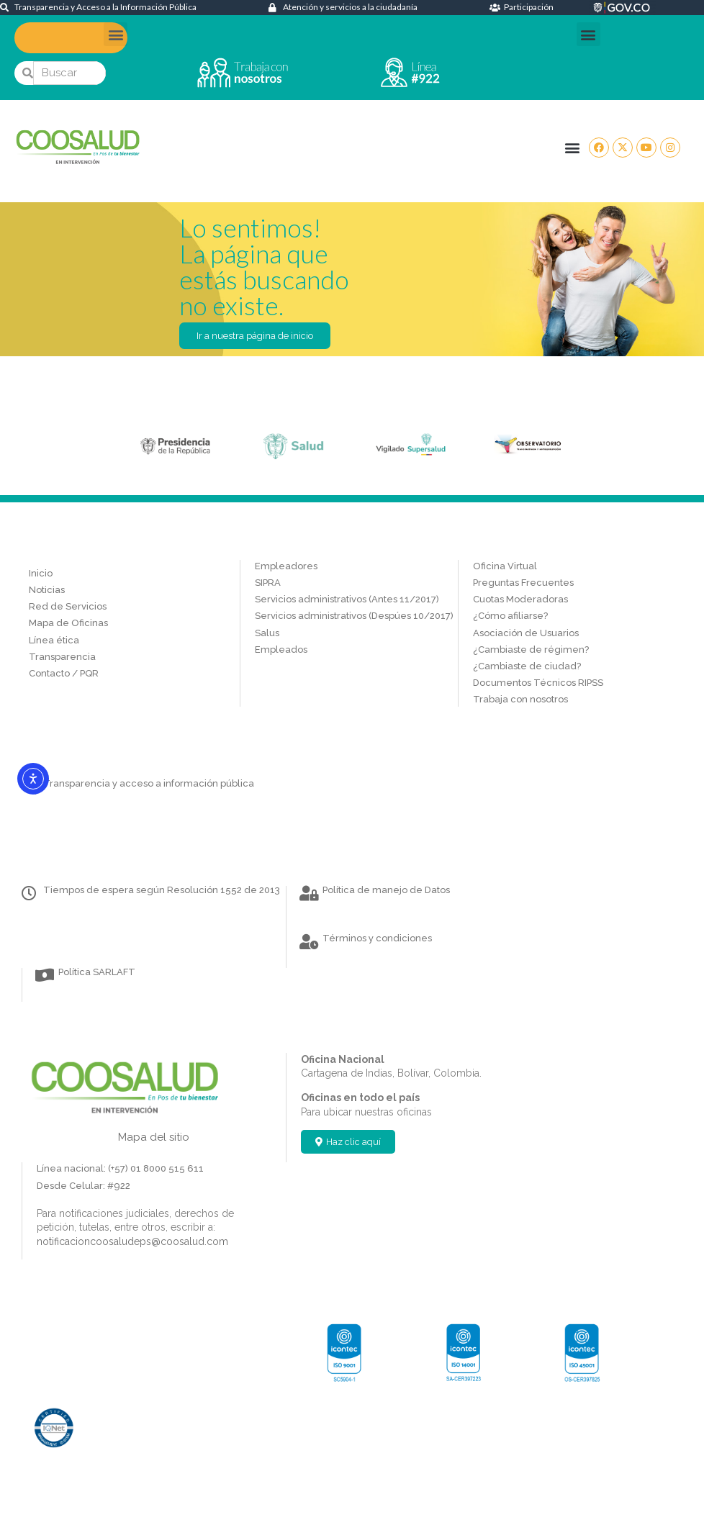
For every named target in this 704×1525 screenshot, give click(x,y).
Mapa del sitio (153, 1137)
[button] (115, 34)
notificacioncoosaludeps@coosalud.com (132, 1241)
